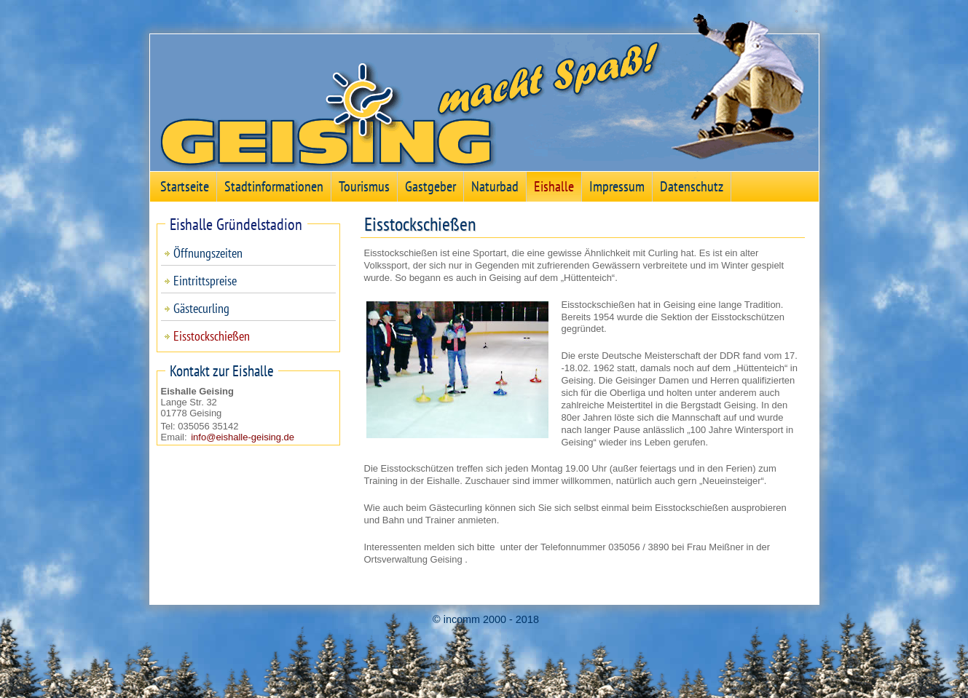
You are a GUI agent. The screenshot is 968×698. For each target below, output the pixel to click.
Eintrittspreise (205, 280)
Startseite (184, 186)
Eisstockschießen (211, 336)
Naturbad (495, 186)
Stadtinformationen (273, 186)
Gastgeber (430, 186)
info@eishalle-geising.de (242, 437)
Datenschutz (691, 186)
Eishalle (554, 186)
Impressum (617, 186)
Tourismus (364, 186)
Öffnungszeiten (208, 253)
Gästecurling (201, 308)
